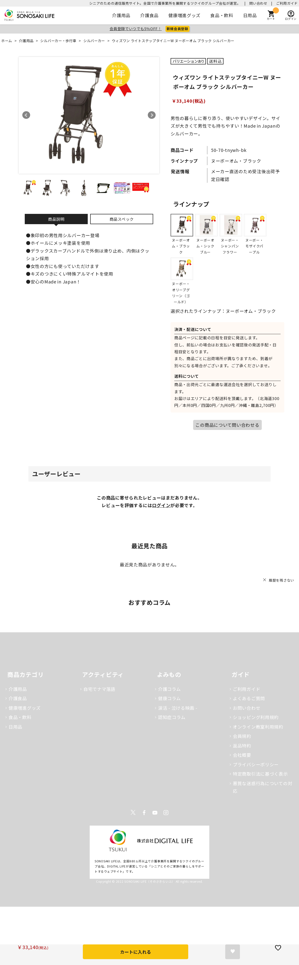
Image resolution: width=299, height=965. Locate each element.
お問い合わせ (246, 708)
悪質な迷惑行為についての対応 (262, 787)
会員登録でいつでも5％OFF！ (136, 28)
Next (152, 115)
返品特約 (242, 745)
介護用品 (121, 15)
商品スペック (122, 219)
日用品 (250, 15)
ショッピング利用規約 (256, 717)
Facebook (144, 812)
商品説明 (56, 219)
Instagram (166, 812)
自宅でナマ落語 (99, 689)
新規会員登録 (177, 28)
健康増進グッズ (184, 15)
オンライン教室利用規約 (258, 726)
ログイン (161, 505)
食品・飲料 (221, 15)
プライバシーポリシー (256, 764)
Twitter (133, 812)
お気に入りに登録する (232, 951)
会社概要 (242, 755)
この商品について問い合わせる (227, 425)
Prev (26, 115)
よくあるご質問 (249, 698)
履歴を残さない (281, 580)
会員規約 (242, 736)
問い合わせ (258, 3)
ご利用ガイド (287, 3)
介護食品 (149, 15)
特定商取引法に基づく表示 (260, 773)
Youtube (155, 812)
